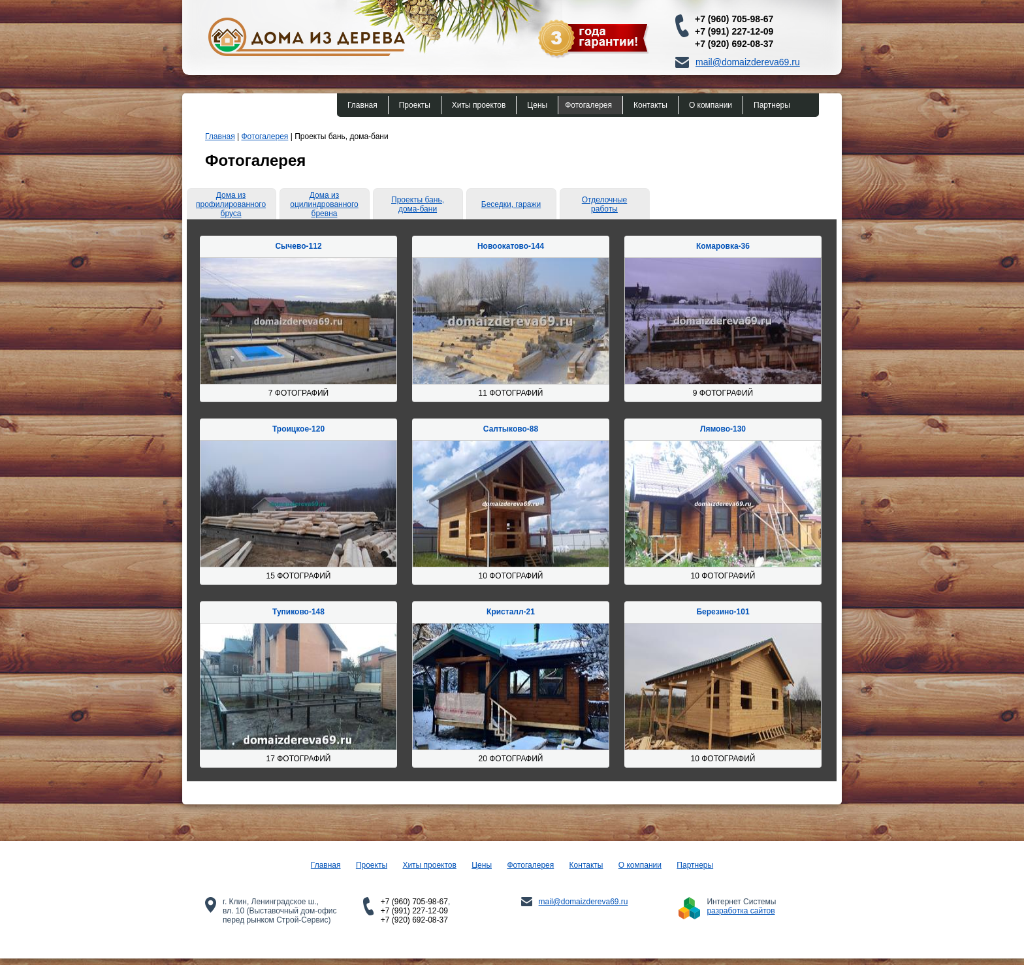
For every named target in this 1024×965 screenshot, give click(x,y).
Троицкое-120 (298, 429)
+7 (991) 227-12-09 (734, 31)
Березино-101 (722, 611)
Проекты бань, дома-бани (417, 204)
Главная (362, 105)
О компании (710, 105)
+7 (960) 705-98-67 (734, 19)
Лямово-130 (723, 429)
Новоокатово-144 (510, 246)
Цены (537, 105)
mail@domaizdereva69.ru (748, 62)
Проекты (414, 105)
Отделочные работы (604, 204)
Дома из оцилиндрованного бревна (324, 204)
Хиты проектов (478, 105)
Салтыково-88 (510, 429)
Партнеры (772, 105)
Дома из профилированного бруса (231, 204)
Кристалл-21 (511, 611)
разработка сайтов (741, 910)
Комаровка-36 (723, 246)
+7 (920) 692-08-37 (734, 44)
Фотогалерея (588, 105)
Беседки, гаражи (511, 204)
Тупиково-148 (298, 611)
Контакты (650, 105)
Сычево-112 (298, 246)
